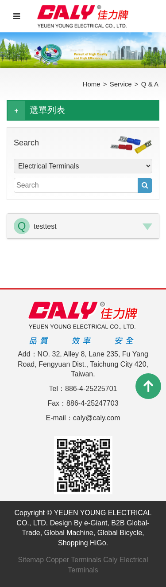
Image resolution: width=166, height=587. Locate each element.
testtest (45, 226)
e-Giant (95, 523)
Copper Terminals (73, 560)
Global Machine (68, 532)
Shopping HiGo (82, 543)
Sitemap (31, 560)
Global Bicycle (119, 532)
